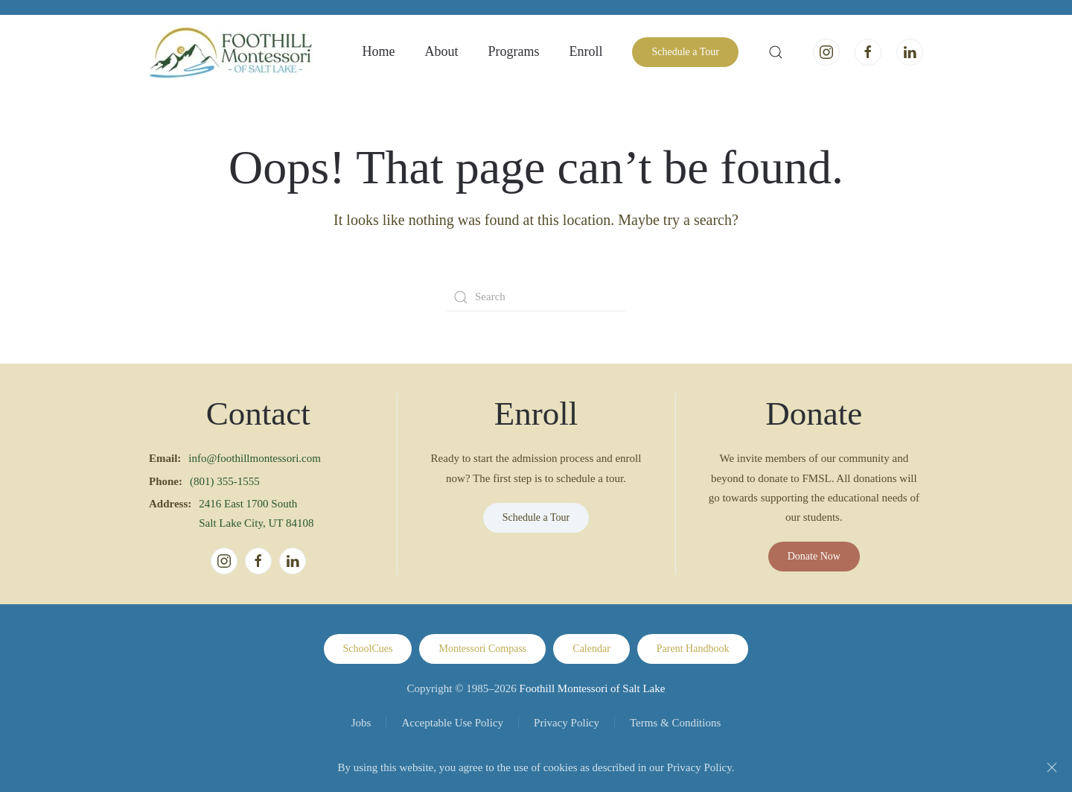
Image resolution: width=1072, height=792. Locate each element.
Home (378, 51)
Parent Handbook (693, 648)
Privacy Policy (566, 723)
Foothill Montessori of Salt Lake (593, 688)
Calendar (591, 648)
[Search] (536, 297)
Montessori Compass (482, 648)
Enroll (585, 51)
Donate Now (814, 556)
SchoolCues (368, 648)
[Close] (1052, 767)
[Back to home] (231, 52)
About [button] (441, 51)
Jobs (361, 723)
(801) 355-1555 (225, 481)
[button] (775, 52)
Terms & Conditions (675, 723)
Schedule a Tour (685, 51)
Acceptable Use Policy (452, 723)
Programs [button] (513, 51)
